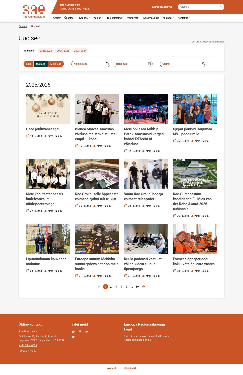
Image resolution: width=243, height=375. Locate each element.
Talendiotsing (115, 17)
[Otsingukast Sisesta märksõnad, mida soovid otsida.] (201, 7)
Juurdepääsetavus (162, 6)
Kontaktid (184, 17)
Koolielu (85, 17)
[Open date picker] (107, 64)
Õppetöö (70, 17)
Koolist (99, 17)
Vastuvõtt (133, 17)
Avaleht (57, 17)
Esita (203, 64)
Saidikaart (130, 368)
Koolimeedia (152, 17)
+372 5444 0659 (28, 345)
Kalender (169, 17)
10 (138, 287)
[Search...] (221, 6)
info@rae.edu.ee (28, 351)
